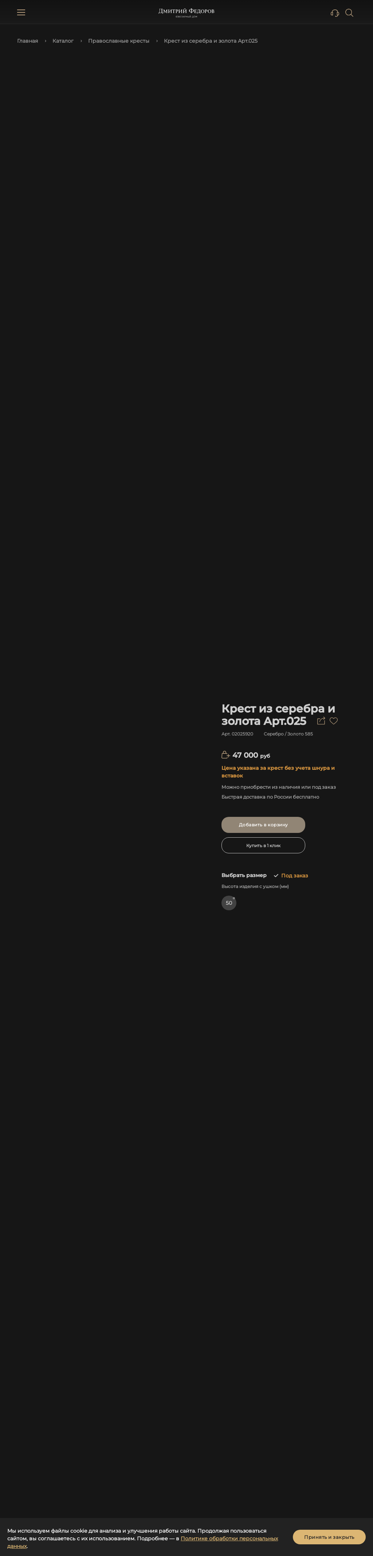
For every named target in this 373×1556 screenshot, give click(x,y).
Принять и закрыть (329, 1537)
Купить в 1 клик (263, 845)
